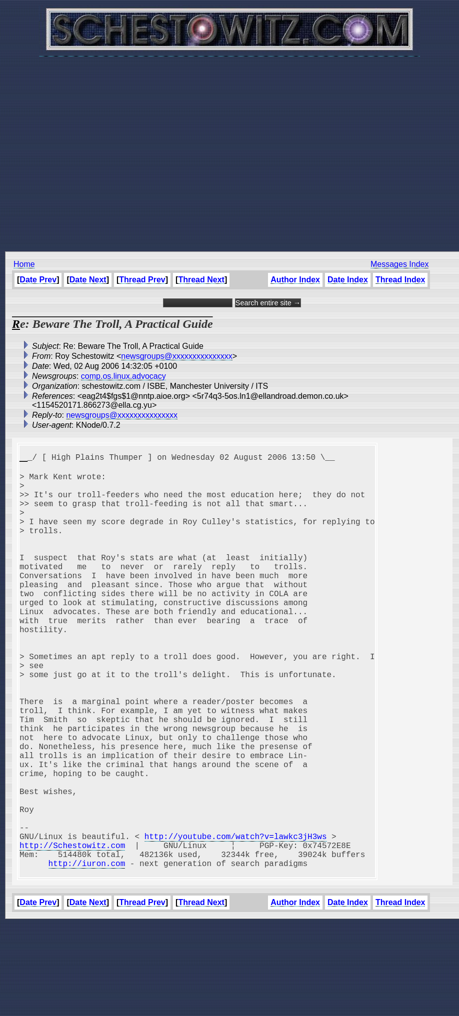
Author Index (295, 279)
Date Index (348, 279)
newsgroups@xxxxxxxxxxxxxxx (176, 356)
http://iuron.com (87, 953)
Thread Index (401, 279)
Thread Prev (142, 279)
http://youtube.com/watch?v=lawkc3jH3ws (235, 920)
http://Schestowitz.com (72, 931)
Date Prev (38, 279)
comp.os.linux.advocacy (123, 376)
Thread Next (201, 279)
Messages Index (399, 264)
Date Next (88, 279)
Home (24, 264)
